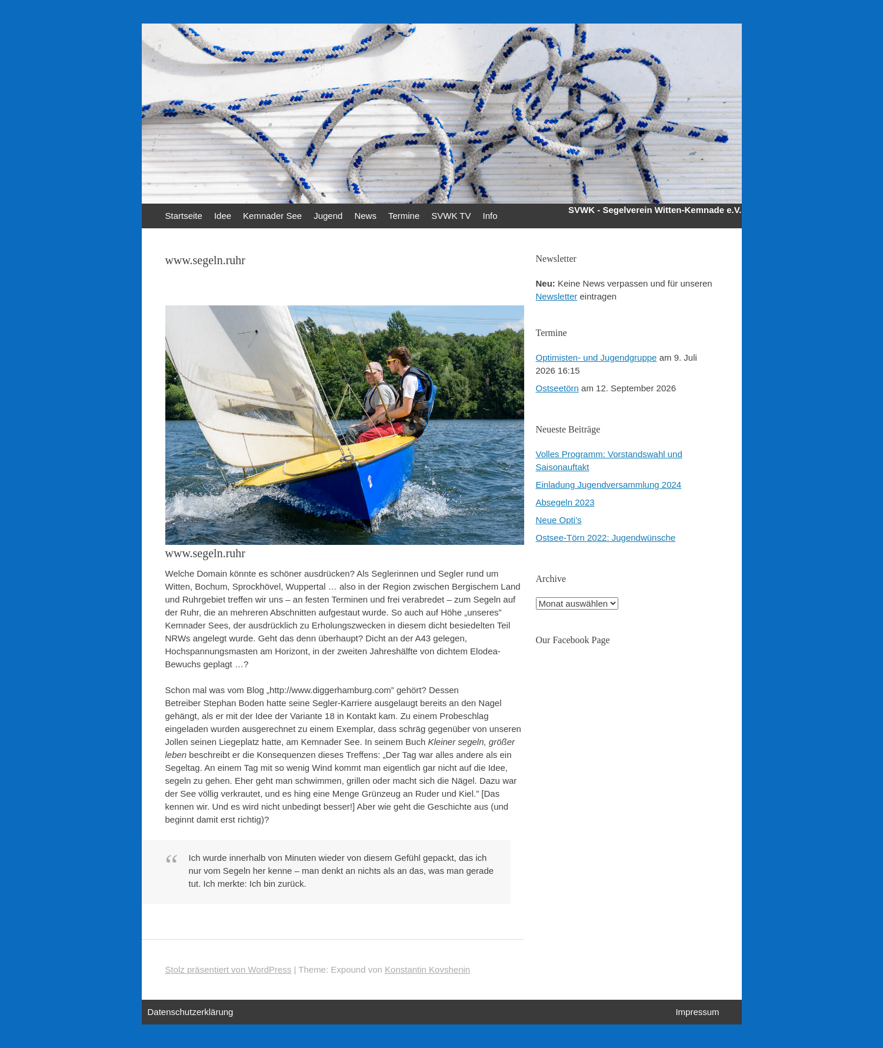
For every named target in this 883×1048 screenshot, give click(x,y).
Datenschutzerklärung (191, 1012)
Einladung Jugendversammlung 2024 (609, 485)
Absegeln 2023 (565, 502)
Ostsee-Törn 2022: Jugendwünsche (606, 538)
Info (490, 216)
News (365, 216)
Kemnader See (272, 216)
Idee (222, 216)
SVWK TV (451, 216)
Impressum (697, 1012)
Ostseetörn (557, 388)
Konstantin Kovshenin (427, 969)
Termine (403, 216)
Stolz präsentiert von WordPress (228, 969)
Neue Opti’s (559, 520)
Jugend (328, 216)
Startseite (183, 216)
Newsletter (557, 296)
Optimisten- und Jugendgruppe (596, 357)
